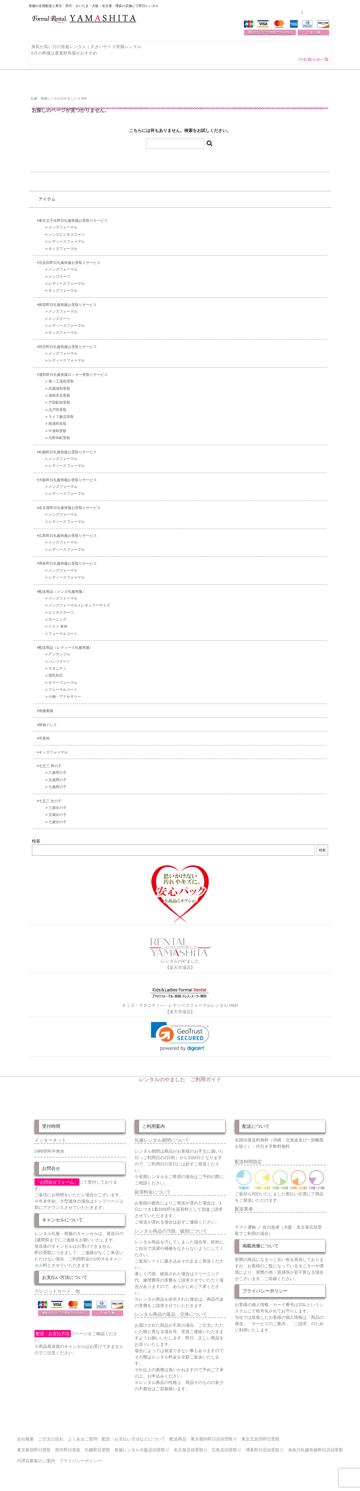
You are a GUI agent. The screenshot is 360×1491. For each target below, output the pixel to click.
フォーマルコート (62, 630)
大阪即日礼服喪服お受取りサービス (67, 476)
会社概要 (25, 1433)
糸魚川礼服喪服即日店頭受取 (315, 1444)
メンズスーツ (59, 272)
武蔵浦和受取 (59, 384)
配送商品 (177, 1433)
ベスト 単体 (57, 622)
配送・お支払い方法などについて (133, 1433)
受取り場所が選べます (118, 80)
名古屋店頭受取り (191, 1444)
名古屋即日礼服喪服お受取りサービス (69, 504)
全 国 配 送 (72, 80)
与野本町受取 (59, 434)
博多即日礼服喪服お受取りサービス (67, 560)
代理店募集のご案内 (36, 1455)
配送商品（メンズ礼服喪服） (62, 588)
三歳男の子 (57, 768)
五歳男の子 (57, 776)
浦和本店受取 (59, 391)
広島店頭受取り (226, 1444)
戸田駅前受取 (59, 399)
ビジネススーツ (61, 608)
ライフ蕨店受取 (61, 413)
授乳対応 (55, 672)
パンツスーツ (59, 657)
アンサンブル (59, 650)
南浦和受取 (57, 420)
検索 (36, 837)
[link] (180, 1031)
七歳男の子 (57, 783)
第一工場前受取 (61, 377)
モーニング (57, 615)
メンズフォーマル (62, 223)
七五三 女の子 (49, 797)
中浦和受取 (57, 427)
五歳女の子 (57, 811)
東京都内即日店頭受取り (214, 1433)
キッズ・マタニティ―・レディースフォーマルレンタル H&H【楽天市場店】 (180, 1000)
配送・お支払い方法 (224, 80)
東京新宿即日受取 (34, 1444)
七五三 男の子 (49, 762)
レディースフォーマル (66, 237)
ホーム (38, 80)
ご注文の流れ (272, 80)
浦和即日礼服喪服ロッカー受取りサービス (73, 371)
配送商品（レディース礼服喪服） (65, 643)
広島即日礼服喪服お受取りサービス (67, 532)
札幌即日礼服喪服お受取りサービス (67, 448)
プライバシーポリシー (80, 1455)
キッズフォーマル (62, 245)
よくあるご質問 (315, 80)
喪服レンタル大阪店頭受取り (141, 1444)
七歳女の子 (57, 818)
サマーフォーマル (62, 679)
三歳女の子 (57, 804)
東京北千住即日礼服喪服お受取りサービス (73, 216)
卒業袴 (44, 734)
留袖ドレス (47, 721)
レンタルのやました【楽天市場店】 (180, 956)
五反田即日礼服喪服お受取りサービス (69, 259)
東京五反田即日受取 (260, 1433)
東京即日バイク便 (173, 80)
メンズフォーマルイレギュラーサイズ (79, 601)
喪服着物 (45, 707)
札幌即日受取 (97, 1444)
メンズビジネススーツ (66, 230)
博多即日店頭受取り (265, 1444)
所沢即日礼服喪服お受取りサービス (67, 343)
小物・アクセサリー (64, 693)
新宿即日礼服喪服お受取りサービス (67, 301)
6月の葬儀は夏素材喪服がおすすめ (64, 56)
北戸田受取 (57, 406)
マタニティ (57, 664)
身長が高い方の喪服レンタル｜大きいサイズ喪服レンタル (86, 50)
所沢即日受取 (67, 1444)
